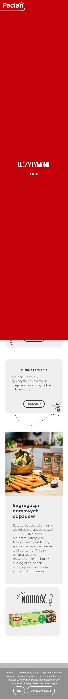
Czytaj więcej (41, 690)
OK (19, 690)
